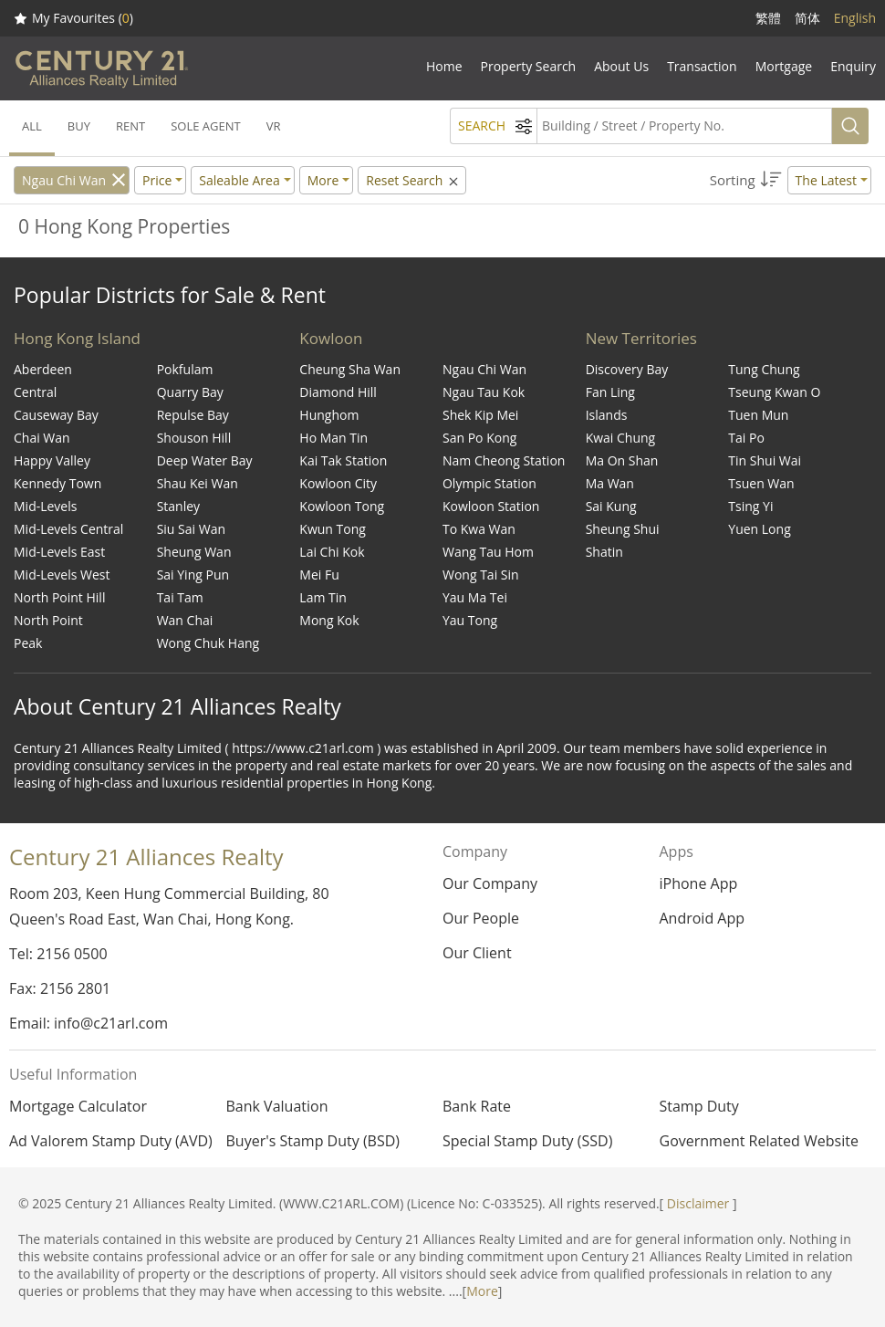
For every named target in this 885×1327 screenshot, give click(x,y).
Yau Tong (469, 620)
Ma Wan (610, 483)
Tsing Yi (750, 506)
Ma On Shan (622, 460)
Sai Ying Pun (193, 574)
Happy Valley (52, 460)
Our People (480, 918)
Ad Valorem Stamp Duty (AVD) (111, 1141)
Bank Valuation (277, 1106)
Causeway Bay (56, 414)
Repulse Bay (193, 414)
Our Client (477, 953)
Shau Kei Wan (197, 483)
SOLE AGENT (205, 126)
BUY (79, 126)
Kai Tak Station (343, 460)
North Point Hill (59, 597)
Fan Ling (610, 392)
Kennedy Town (57, 483)
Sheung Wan (194, 551)
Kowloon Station (490, 506)
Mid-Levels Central (68, 529)
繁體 (768, 17)
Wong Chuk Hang (208, 643)
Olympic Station (489, 483)
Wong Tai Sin (480, 574)
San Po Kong (479, 437)
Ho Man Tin (333, 437)
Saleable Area (239, 180)
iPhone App (698, 883)
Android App (701, 918)
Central (35, 392)
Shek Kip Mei (480, 414)
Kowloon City (338, 483)
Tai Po (746, 437)
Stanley (178, 506)
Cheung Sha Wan (350, 369)
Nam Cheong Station (503, 460)
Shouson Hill (194, 437)
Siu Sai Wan (191, 529)
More (482, 1291)
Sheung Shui (623, 529)
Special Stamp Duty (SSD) (527, 1141)
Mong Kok (329, 620)
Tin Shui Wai (764, 460)
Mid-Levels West (62, 574)
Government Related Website (759, 1141)
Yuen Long (759, 529)
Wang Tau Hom (488, 551)
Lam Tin (323, 597)
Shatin (604, 551)
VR (273, 126)
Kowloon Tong (341, 506)
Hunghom (329, 414)
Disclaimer (698, 1203)
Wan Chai (185, 620)
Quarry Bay (190, 392)
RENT (130, 126)
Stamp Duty (699, 1106)
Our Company (489, 883)
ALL (32, 126)
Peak (28, 643)
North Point (48, 620)
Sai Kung (611, 506)
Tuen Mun (758, 414)
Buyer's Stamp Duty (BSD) (313, 1141)
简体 (807, 17)
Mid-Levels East (59, 551)
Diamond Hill (338, 392)
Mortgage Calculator (78, 1106)
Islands (607, 414)
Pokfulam (185, 369)
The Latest (826, 180)
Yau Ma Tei (474, 597)
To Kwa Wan (478, 529)
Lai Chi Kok (331, 551)
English (855, 17)
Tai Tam (180, 597)
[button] (790, 180)
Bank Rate (476, 1106)
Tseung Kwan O (774, 392)
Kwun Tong (332, 529)
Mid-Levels (45, 506)
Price (157, 180)
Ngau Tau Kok (483, 392)
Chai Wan (42, 437)
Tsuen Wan (761, 483)
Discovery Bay (627, 369)
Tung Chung (763, 369)
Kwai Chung (621, 437)
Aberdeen (43, 369)
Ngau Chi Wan (64, 180)
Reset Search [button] (413, 180)
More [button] (323, 180)
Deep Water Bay (205, 460)
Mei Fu (318, 574)
